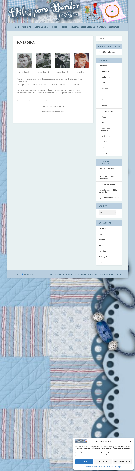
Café (104, 83)
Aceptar (84, 461)
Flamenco (106, 88)
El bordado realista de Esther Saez (107, 177)
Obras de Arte (107, 111)
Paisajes (105, 117)
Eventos (102, 240)
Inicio (16, 27)
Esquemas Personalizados (82, 27)
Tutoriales (103, 251)
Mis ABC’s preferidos (107, 52)
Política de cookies (92, 467)
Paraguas (105, 122)
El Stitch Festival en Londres (106, 170)
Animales (105, 71)
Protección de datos (106, 467)
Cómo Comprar (42, 27)
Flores (104, 94)
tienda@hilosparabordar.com (68, 84)
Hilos (54, 27)
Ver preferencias (122, 461)
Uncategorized (104, 257)
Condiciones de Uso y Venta (84, 274)
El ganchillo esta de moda (109, 198)
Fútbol (104, 100)
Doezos (30, 274)
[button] (130, 441)
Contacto (101, 27)
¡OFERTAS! (27, 27)
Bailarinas (106, 77)
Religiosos (106, 136)
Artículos (102, 228)
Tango (104, 147)
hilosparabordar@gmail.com (53, 106)
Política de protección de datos (104, 274)
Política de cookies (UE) (57, 274)
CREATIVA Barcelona (107, 184)
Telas (64, 27)
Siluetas (105, 142)
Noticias (102, 245)
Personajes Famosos (105, 129)
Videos (101, 262)
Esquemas (114, 27)
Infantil (105, 105)
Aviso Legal (117, 467)
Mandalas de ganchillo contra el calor (108, 191)
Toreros (105, 153)
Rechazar (103, 461)
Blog (100, 234)
